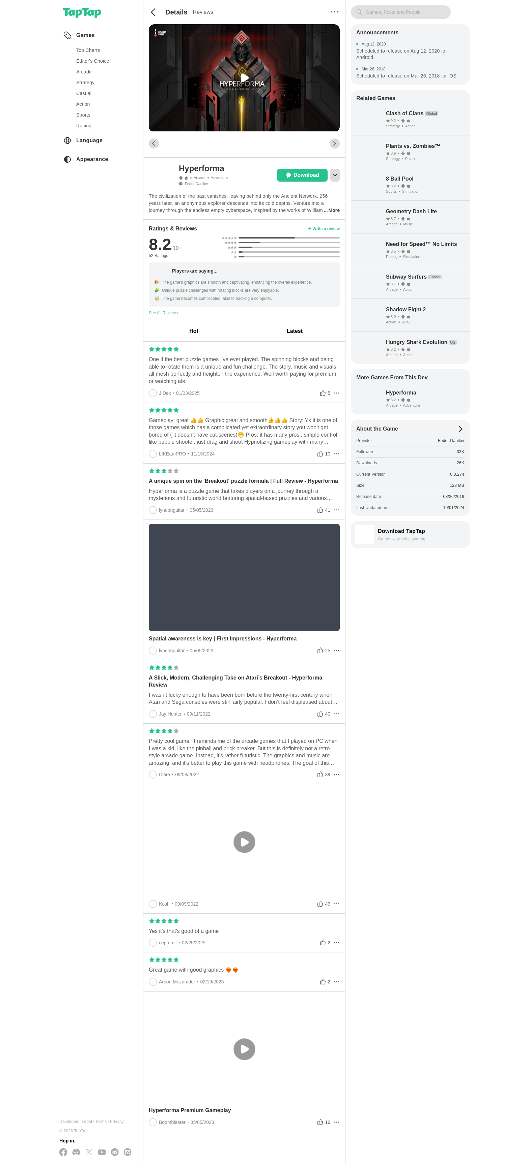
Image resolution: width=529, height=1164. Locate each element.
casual (83, 93)
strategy (85, 82)
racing (83, 125)
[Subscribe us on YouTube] (102, 1152)
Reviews (203, 12)
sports (83, 115)
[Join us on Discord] (76, 1152)
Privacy (117, 1121)
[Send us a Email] (127, 1152)
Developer (69, 1121)
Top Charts (88, 50)
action (83, 104)
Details (176, 12)
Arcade (199, 178)
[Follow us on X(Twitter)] (89, 1152)
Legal (87, 1121)
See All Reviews (163, 313)
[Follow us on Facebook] (63, 1152)
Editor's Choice (92, 61)
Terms (101, 1121)
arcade (84, 71)
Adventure (219, 178)
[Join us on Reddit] (115, 1152)
